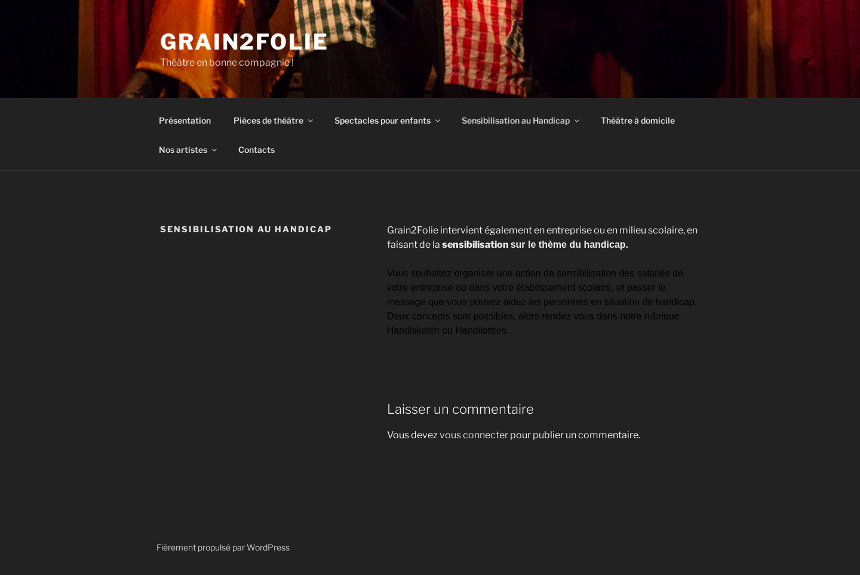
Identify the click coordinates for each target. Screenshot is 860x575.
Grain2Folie (244, 42)
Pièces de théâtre (274, 120)
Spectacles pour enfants (388, 120)
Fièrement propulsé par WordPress (223, 547)
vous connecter (474, 435)
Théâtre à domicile (638, 120)
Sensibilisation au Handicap (521, 120)
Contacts (256, 149)
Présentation (185, 120)
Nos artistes (189, 149)
